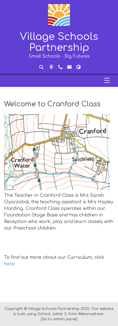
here (9, 264)
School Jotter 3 (52, 314)
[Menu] (59, 80)
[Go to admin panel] (59, 319)
